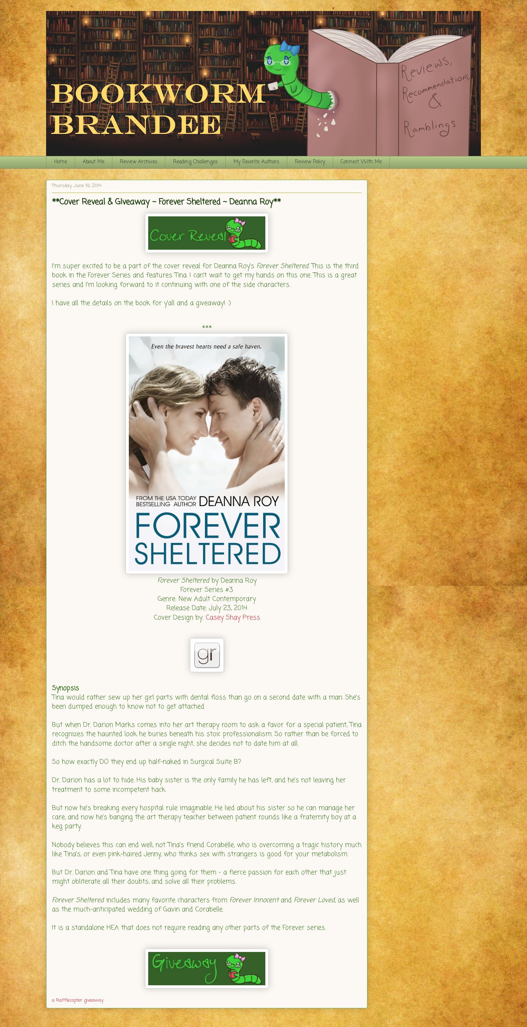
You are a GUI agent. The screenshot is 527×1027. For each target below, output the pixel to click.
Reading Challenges (195, 162)
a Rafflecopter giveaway (78, 1000)
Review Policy (310, 162)
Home (60, 162)
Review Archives (138, 162)
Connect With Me (361, 162)
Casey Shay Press (233, 618)
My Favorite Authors (256, 162)
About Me (93, 162)
